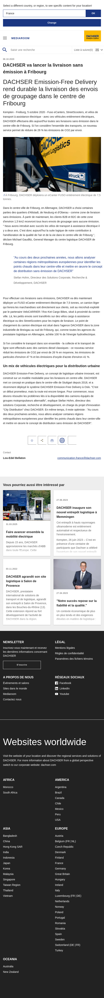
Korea (6, 868)
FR (68, 841)
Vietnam (8, 895)
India (6, 852)
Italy (57, 890)
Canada (59, 797)
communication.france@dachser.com (79, 457)
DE (78, 895)
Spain (58, 934)
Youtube (62, 693)
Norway (59, 906)
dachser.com (48, 764)
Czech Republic (64, 846)
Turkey (59, 950)
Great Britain (62, 874)
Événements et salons (16, 683)
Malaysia (8, 874)
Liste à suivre (83, 50)
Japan (6, 863)
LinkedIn (62, 688)
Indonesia (9, 857)
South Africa (10, 792)
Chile (58, 803)
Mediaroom (20, 38)
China (6, 841)
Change (51, 22)
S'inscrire (22, 665)
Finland (59, 857)
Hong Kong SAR (13, 846)
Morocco (8, 787)
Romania (60, 923)
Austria (59, 835)
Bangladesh (10, 835)
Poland (59, 912)
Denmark (60, 852)
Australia (8, 966)
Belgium (60, 841)
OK (93, 13)
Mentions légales (65, 647)
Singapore (9, 879)
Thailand (8, 890)
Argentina (60, 787)
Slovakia (60, 928)
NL (73, 841)
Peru (58, 814)
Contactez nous (12, 699)
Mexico (59, 808)
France (59, 863)
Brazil (58, 792)
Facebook (63, 683)
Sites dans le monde (15, 688)
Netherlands (62, 901)
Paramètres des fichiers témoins (74, 658)
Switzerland (62, 944)
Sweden (60, 939)
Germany (60, 868)
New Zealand (11, 971)
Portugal (60, 917)
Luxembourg (62, 895)
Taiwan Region (11, 884)
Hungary (60, 879)
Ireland (59, 884)
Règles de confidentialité (69, 653)
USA (58, 819)
